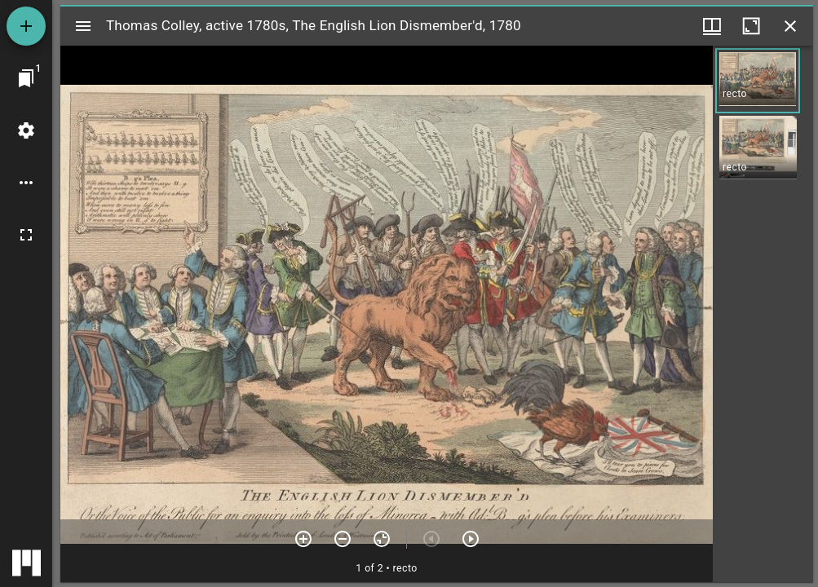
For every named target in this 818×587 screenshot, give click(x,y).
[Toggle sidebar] (83, 26)
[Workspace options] (26, 182)
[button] (757, 80)
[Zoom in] (303, 538)
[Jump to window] (26, 78)
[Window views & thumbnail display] (712, 26)
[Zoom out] (342, 538)
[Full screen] (26, 234)
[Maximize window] (751, 26)
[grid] (763, 314)
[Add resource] (26, 26)
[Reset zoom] (381, 538)
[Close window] (790, 26)
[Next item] (470, 538)
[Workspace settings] (26, 130)
